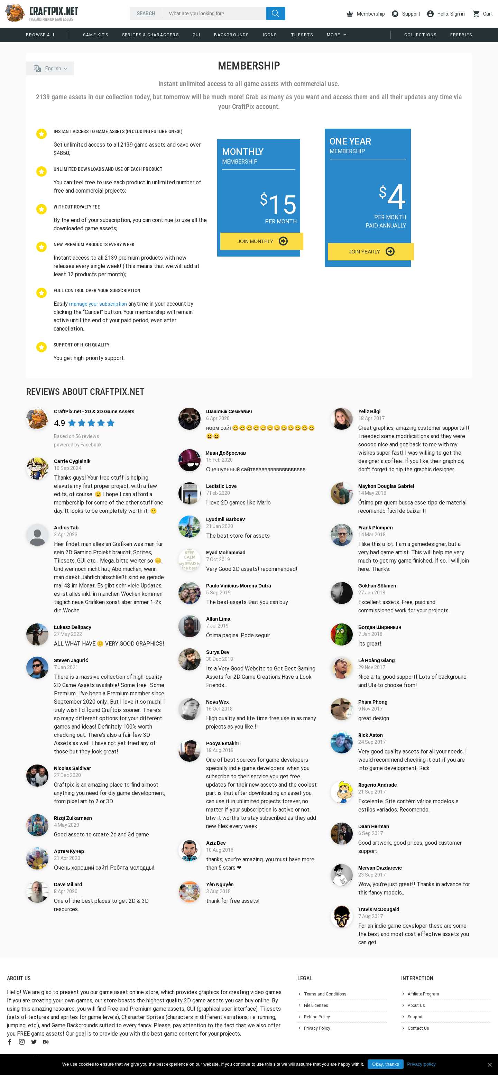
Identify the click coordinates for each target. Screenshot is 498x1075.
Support (406, 14)
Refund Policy (317, 1016)
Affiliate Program (423, 994)
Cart (483, 14)
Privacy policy (421, 1064)
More (333, 35)
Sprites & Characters (150, 35)
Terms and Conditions (325, 994)
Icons (270, 35)
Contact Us (418, 1028)
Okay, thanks (385, 1064)
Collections (420, 35)
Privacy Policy (317, 1028)
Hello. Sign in (446, 14)
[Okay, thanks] (489, 1064)
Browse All (40, 35)
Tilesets (302, 35)
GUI (197, 35)
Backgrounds (231, 35)
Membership (366, 14)
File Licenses (316, 1005)
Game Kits (95, 35)
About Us (416, 1005)
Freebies (461, 35)
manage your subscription (98, 304)
